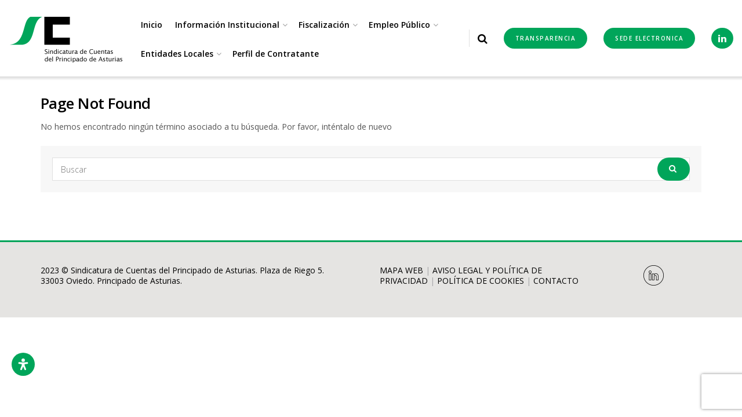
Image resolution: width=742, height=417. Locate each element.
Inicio (151, 24)
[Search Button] (673, 169)
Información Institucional (227, 24)
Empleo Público (399, 24)
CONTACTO (556, 280)
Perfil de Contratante (275, 53)
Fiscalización (324, 24)
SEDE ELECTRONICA (649, 38)
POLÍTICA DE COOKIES (480, 280)
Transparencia (545, 38)
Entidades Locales (177, 53)
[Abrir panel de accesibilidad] (23, 364)
